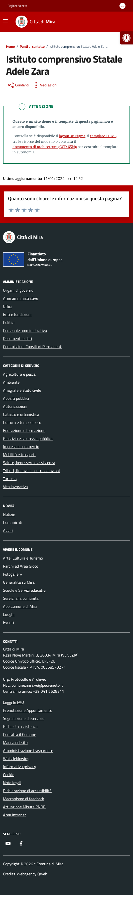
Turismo (10, 479)
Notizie (9, 514)
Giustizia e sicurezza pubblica (28, 438)
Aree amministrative (20, 298)
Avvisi (8, 530)
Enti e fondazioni (17, 314)
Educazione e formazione (24, 430)
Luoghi (9, 614)
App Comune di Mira (20, 606)
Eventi (8, 622)
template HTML (103, 136)
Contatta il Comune (19, 734)
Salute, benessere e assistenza (29, 463)
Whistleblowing (16, 759)
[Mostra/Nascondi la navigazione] (6, 21)
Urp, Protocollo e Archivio (24, 679)
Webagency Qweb (32, 874)
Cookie (8, 775)
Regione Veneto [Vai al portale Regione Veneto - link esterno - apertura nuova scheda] (17, 6)
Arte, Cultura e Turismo (23, 558)
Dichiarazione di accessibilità (27, 791)
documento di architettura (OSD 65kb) (45, 146)
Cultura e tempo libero (22, 422)
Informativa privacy (19, 767)
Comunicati (12, 522)
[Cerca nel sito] (119, 22)
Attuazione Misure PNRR (24, 807)
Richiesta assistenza (20, 726)
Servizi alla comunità (21, 598)
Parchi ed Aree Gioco (20, 566)
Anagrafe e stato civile (22, 390)
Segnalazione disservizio (23, 718)
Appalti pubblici (16, 398)
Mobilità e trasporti (19, 455)
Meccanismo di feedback (23, 799)
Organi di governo (18, 290)
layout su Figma (72, 136)
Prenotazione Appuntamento (27, 710)
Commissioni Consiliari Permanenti (32, 346)
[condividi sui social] (18, 85)
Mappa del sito (15, 742)
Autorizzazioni (15, 406)
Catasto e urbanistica (21, 414)
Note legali (12, 783)
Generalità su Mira (19, 582)
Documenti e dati (17, 338)
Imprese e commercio (21, 446)
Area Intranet (14, 815)
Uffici (7, 306)
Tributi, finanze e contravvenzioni (31, 471)
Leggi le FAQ (13, 702)
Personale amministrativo (25, 330)
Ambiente (11, 382)
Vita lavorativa (15, 487)
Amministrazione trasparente (28, 750)
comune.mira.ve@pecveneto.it (37, 685)
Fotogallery (12, 574)
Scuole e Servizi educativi (24, 590)
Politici (9, 322)
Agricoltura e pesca (19, 374)
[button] (126, 37)
